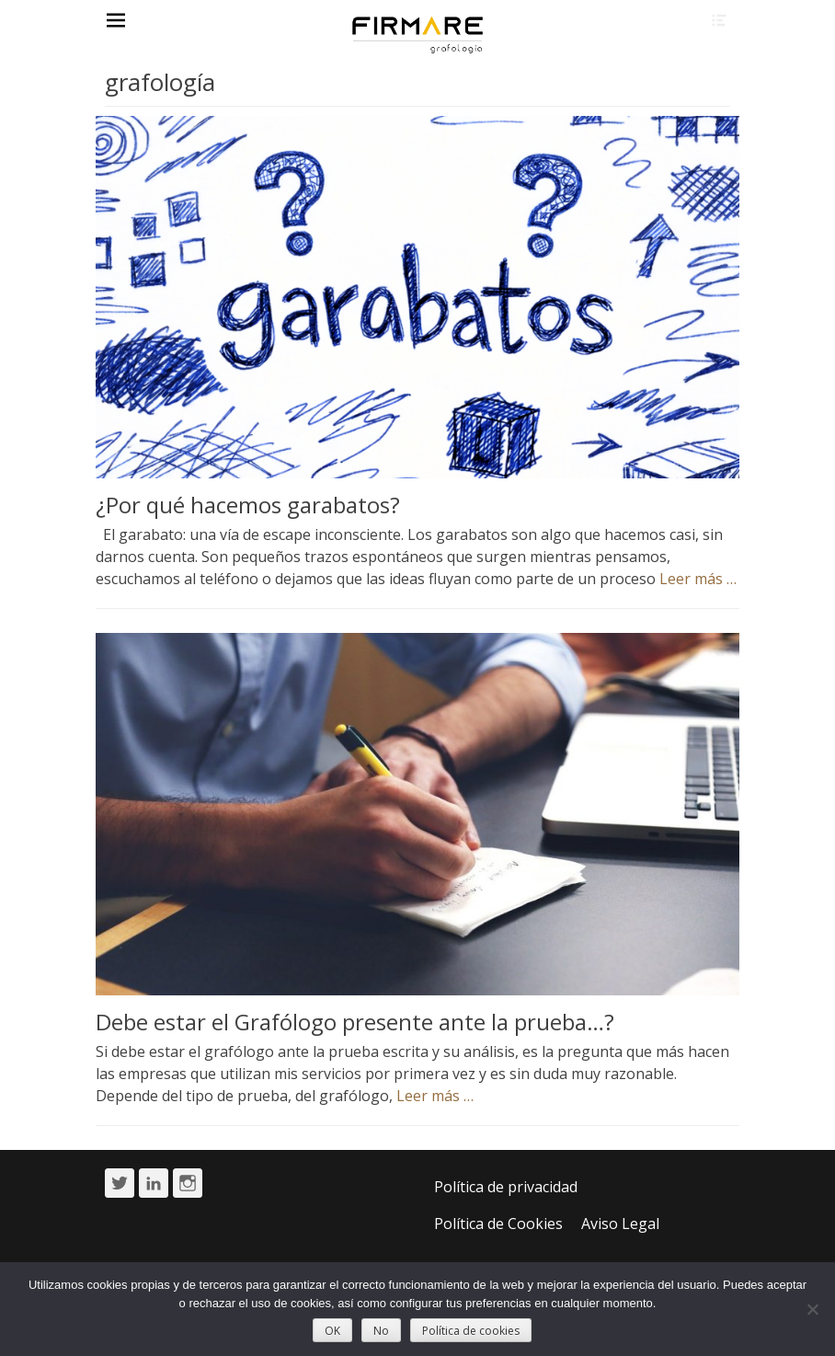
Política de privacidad (506, 1187)
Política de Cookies (498, 1223)
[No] (812, 1309)
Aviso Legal (620, 1223)
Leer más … (698, 579)
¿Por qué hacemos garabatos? (248, 504)
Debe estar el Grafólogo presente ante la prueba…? (355, 1021)
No (381, 1331)
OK (332, 1331)
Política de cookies (471, 1331)
